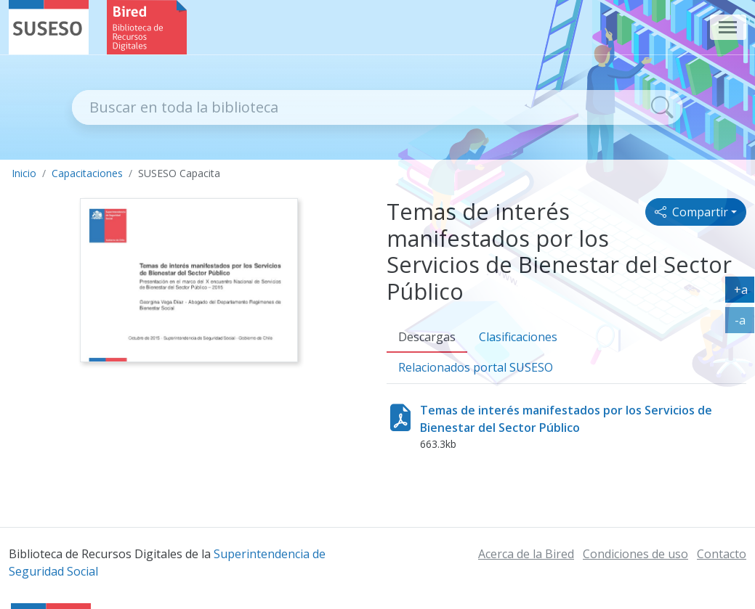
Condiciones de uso (635, 554)
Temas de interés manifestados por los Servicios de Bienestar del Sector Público (566, 419)
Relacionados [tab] (475, 367)
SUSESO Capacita (179, 173)
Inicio (24, 173)
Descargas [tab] (427, 337)
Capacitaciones (87, 173)
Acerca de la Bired (526, 554)
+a (744, 292)
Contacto (721, 554)
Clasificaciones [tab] (518, 337)
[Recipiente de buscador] (357, 107)
